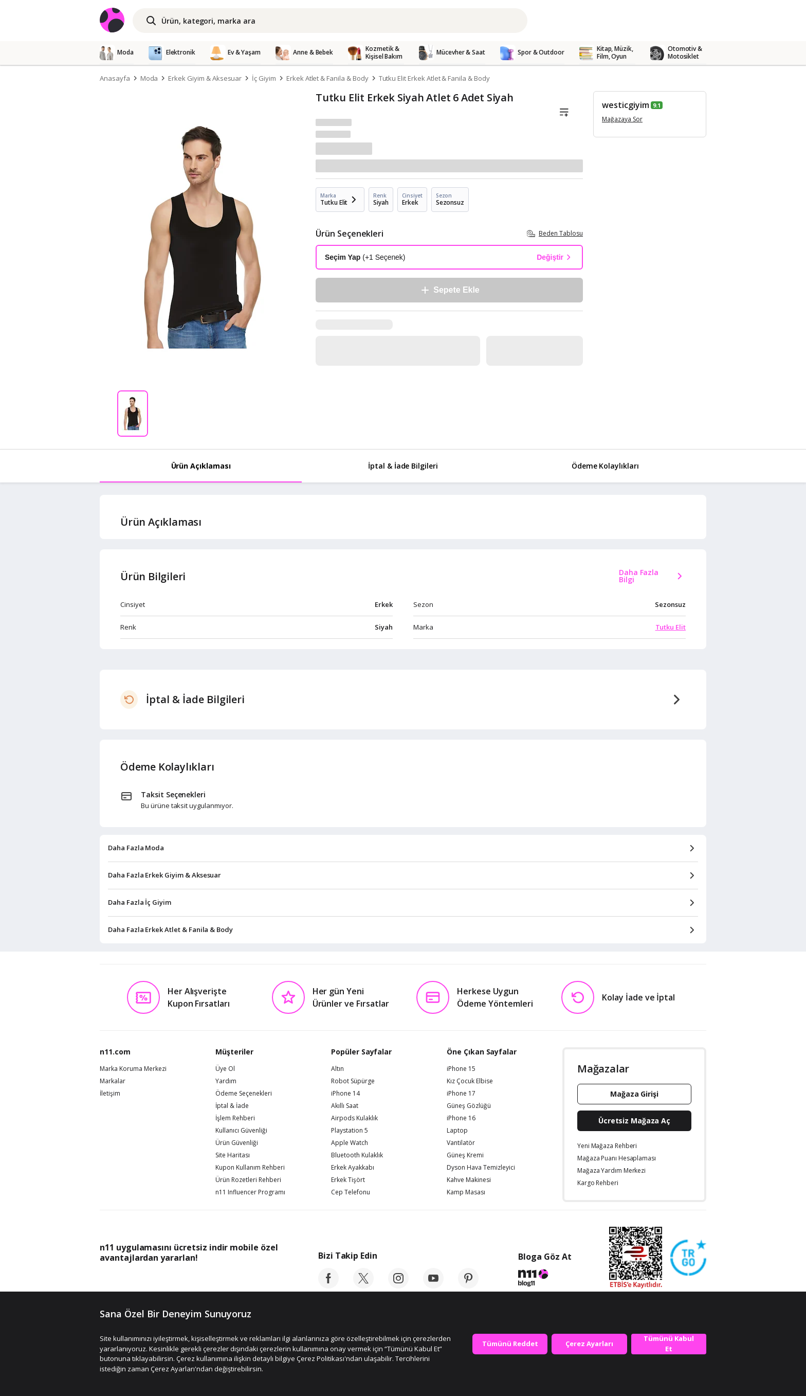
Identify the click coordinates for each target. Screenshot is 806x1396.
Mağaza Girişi (634, 1094)
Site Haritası (232, 1155)
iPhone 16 (461, 1118)
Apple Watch (349, 1143)
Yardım (225, 1081)
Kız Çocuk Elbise (470, 1081)
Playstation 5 (349, 1130)
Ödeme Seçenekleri (243, 1093)
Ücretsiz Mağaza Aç (634, 1120)
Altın (337, 1069)
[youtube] (433, 1285)
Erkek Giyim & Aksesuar (205, 78)
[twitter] (363, 1285)
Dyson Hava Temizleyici (481, 1168)
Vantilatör (461, 1143)
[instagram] (398, 1285)
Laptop (457, 1130)
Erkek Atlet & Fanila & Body (327, 78)
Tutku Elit (670, 627)
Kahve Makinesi (469, 1180)
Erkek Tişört (348, 1180)
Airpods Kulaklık (354, 1118)
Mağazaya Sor (622, 119)
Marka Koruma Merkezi (133, 1069)
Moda (149, 78)
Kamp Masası (466, 1192)
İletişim (110, 1093)
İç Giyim (264, 78)
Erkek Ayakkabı (352, 1168)
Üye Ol (225, 1069)
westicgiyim (625, 105)
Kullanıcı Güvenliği (241, 1130)
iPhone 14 (345, 1093)
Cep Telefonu (350, 1192)
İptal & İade (232, 1106)
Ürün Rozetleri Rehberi (248, 1180)
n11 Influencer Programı (250, 1192)
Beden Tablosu (555, 233)
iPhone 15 (461, 1069)
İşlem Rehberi (235, 1118)
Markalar (112, 1081)
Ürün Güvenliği (236, 1143)
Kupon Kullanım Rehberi (250, 1168)
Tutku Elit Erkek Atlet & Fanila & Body (434, 78)
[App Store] (131, 1281)
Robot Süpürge (353, 1081)
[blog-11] (544, 1279)
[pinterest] (468, 1285)
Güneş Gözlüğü (469, 1106)
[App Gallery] (254, 1281)
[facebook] (328, 1285)
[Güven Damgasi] (688, 1258)
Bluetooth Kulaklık (357, 1155)
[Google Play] (195, 1281)
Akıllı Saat (344, 1106)
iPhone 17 (461, 1093)
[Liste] (564, 112)
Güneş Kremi (465, 1155)
